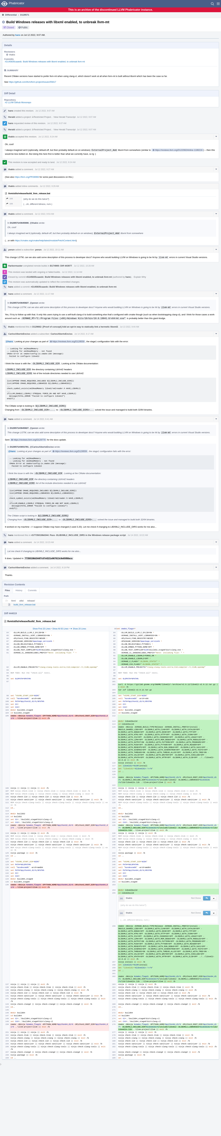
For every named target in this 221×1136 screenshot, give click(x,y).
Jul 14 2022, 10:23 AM (44, 542)
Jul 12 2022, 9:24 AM (48, 137)
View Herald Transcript (64, 117)
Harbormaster (15, 265)
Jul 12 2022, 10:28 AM (84, 266)
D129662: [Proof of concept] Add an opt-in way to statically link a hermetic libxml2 (75, 326)
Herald (11, 117)
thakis (12, 54)
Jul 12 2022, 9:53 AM (44, 214)
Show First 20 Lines (41, 629)
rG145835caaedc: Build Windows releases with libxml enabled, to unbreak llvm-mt (45, 61)
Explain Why (140, 277)
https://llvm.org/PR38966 (27, 177)
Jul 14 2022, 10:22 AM (138, 535)
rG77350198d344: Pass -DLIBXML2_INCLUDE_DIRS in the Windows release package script (78, 535)
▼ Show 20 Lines (78, 629)
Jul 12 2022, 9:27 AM (44, 169)
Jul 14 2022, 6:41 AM (43, 419)
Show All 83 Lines (60, 629)
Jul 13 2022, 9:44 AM (129, 327)
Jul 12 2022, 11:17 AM (44, 294)
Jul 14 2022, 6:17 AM (83, 334)
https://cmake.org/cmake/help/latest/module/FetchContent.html (45, 240)
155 (9, 198)
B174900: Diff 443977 (61, 265)
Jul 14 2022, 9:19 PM (59, 567)
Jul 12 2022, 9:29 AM (49, 186)
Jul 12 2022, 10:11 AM (53, 250)
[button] (218, 3)
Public (24, 27)
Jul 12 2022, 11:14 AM (72, 272)
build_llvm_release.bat (24, 604)
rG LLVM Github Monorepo (18, 102)
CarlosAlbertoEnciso (19, 334)
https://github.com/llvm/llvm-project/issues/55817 (32, 82)
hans (17, 35)
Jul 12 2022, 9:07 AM (44, 111)
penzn (11, 249)
